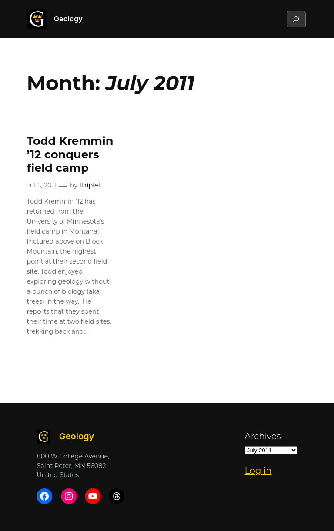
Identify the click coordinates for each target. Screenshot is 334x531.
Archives (263, 436)
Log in (258, 470)
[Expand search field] (295, 19)
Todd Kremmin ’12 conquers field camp (70, 154)
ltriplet (90, 185)
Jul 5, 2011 (41, 185)
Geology (68, 18)
